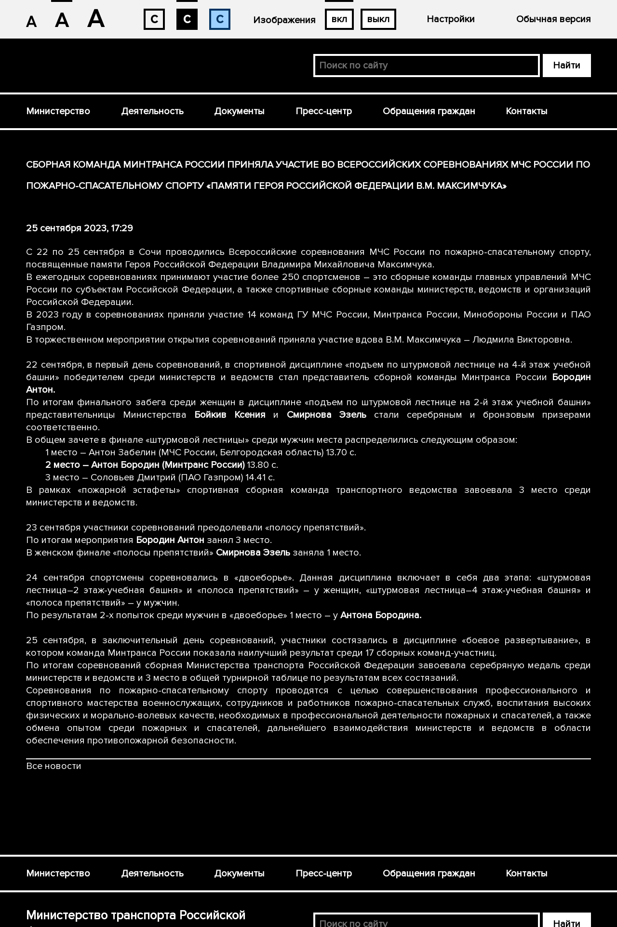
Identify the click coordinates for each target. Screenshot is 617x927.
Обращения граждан (429, 111)
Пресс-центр (323, 111)
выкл (378, 19)
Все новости (53, 766)
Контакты (527, 111)
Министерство (58, 111)
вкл (339, 19)
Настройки (451, 19)
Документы (239, 111)
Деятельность (152, 111)
